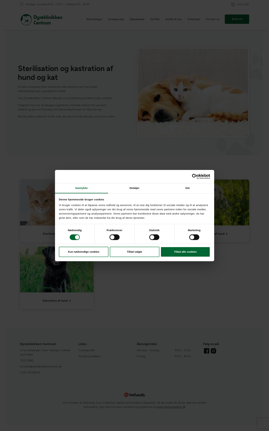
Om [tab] (187, 187)
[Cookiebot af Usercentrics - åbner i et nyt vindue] (194, 176)
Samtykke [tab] (81, 187)
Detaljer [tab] (135, 187)
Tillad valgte (134, 251)
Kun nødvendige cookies (83, 251)
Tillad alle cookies (185, 251)
